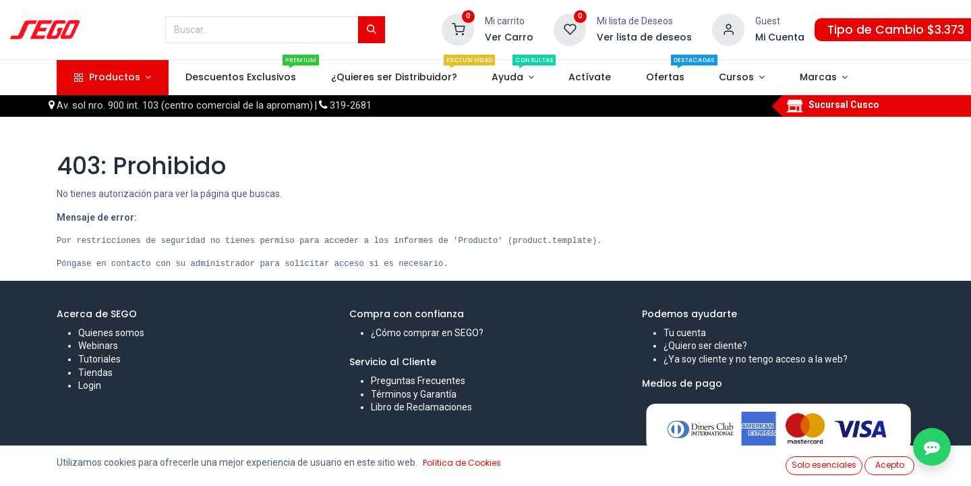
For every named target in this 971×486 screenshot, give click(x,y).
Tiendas (95, 372)
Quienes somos (111, 332)
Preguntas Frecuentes (418, 380)
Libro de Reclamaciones (421, 407)
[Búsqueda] (371, 29)
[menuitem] (241, 77)
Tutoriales (99, 359)
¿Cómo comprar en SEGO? (427, 332)
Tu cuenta (685, 332)
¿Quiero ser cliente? (705, 345)
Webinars (98, 345)
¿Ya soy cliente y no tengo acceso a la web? (756, 359)
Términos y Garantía (414, 394)
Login (89, 385)
